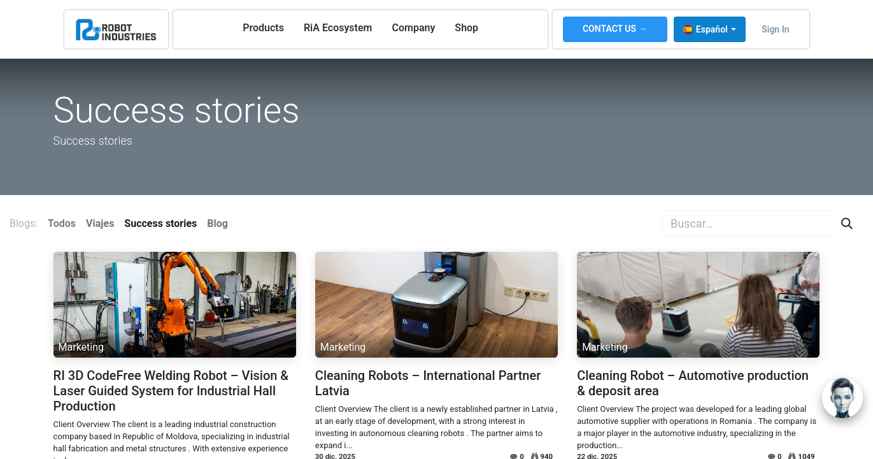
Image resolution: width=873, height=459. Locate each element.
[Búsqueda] (846, 223)
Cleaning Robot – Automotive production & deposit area (693, 383)
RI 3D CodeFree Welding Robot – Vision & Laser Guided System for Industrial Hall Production (171, 391)
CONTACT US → (615, 29)
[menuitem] (263, 28)
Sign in (775, 29)
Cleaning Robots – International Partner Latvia (428, 383)
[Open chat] (842, 397)
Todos (62, 223)
